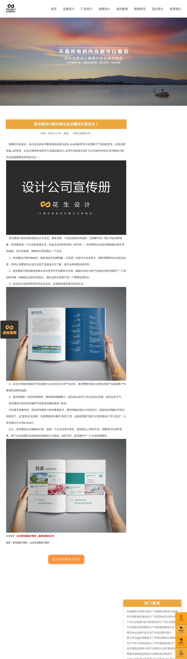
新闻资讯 (139, 8)
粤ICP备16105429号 (43, 642)
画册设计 (104, 8)
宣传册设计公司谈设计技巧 (154, 299)
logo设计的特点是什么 (151, 238)
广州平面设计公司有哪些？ (154, 243)
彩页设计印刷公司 (81, 626)
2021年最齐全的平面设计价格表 (156, 211)
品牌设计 (68, 8)
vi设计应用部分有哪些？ (152, 254)
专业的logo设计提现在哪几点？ (156, 310)
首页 (53, 8)
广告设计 (86, 8)
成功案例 (121, 8)
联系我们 (175, 8)
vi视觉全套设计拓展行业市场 (155, 294)
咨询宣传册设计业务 (64, 563)
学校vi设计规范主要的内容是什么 (157, 283)
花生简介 (157, 8)
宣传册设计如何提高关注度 (154, 315)
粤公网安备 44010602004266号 (48, 637)
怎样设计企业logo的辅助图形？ (156, 227)
